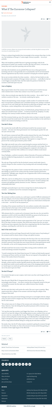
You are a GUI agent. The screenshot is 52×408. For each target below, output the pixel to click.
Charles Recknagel (7, 13)
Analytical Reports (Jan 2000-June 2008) (37, 395)
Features (4, 6)
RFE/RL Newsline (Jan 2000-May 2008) (37, 393)
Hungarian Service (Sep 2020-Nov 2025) (37, 398)
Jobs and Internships (7, 382)
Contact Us (29, 382)
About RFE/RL (5, 373)
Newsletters (5, 395)
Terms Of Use (5, 379)
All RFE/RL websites (11, 406)
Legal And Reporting (32, 376)
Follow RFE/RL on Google (29, 406)
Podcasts (4, 401)
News (3, 390)
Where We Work (6, 376)
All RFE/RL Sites (31, 379)
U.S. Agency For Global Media (34, 373)
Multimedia (4, 398)
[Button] (43, 19)
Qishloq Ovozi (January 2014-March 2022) (37, 390)
